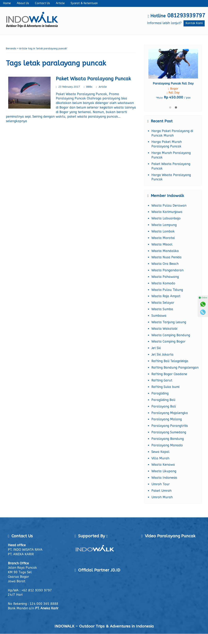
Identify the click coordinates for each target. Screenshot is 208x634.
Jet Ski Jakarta (162, 354)
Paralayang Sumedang (168, 432)
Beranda (11, 48)
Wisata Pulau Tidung (167, 290)
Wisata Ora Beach (165, 264)
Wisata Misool (161, 244)
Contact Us (42, 3)
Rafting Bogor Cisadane (169, 374)
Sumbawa (158, 315)
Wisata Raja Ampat (165, 296)
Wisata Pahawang (165, 277)
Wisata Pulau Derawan (168, 205)
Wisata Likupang (163, 471)
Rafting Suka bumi (165, 387)
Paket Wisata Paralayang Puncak (93, 78)
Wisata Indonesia (164, 477)
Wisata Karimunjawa (166, 212)
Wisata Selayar (162, 302)
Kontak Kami (194, 23)
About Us (23, 3)
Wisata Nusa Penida (166, 257)
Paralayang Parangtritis (169, 426)
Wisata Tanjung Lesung (168, 322)
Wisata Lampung (164, 225)
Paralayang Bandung (167, 439)
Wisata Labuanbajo (166, 218)
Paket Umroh (161, 491)
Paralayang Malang (166, 419)
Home (7, 3)
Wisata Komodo (163, 283)
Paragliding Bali (163, 400)
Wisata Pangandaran (167, 270)
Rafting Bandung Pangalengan (175, 367)
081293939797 (186, 15)
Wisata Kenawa (163, 464)
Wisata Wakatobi (164, 329)
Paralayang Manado (167, 445)
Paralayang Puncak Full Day (173, 83)
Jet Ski (156, 348)
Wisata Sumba (162, 309)
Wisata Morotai (163, 238)
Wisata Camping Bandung (170, 335)
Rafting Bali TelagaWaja (169, 361)
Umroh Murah (162, 497)
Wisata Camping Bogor (168, 341)
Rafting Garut (161, 380)
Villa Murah (160, 458)
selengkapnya (16, 121)
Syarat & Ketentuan (84, 3)
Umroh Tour (160, 484)
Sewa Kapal (160, 452)
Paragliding (160, 393)
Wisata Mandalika (165, 251)
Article (60, 3)
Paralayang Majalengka (169, 413)
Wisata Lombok (163, 231)
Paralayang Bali (163, 406)
